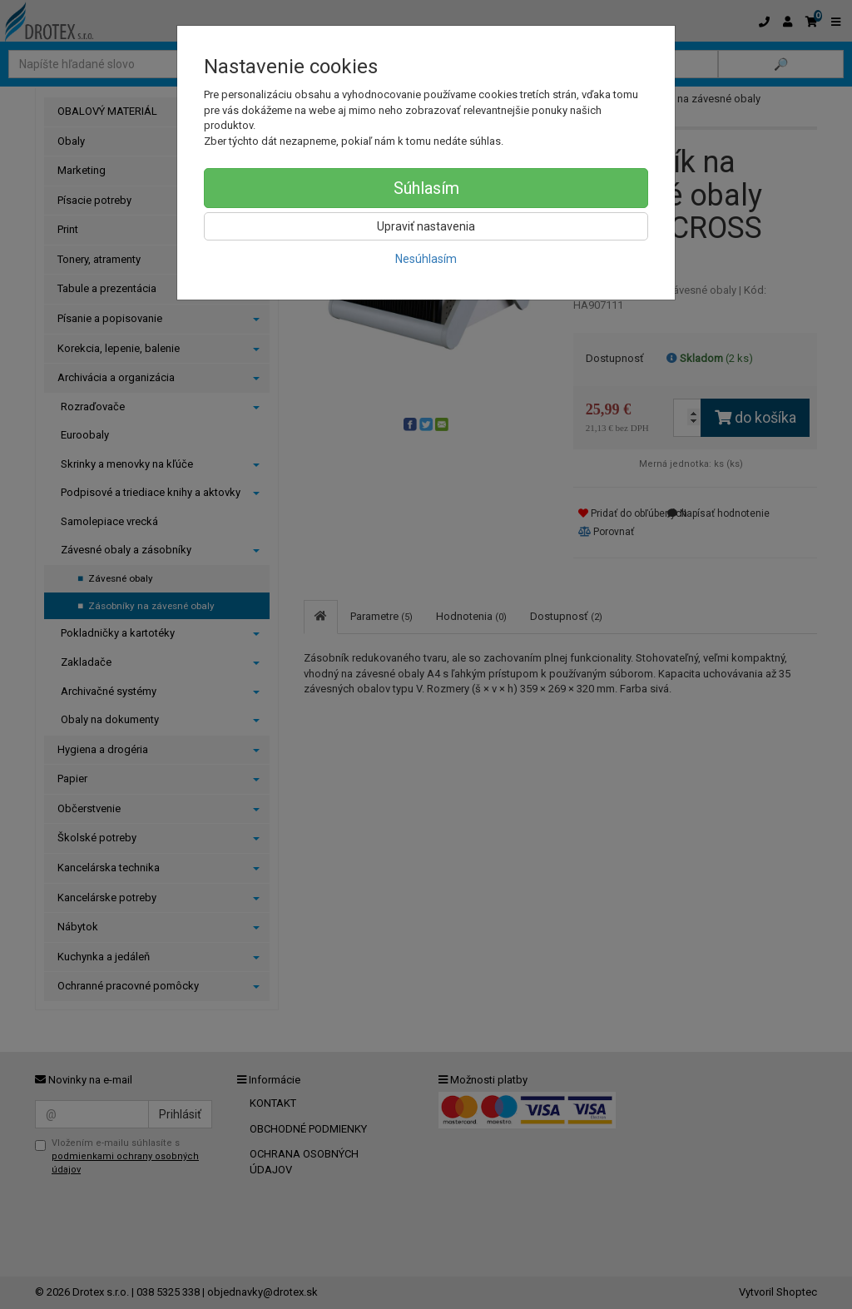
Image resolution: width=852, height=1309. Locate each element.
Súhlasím (426, 188)
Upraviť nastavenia (426, 226)
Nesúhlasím (426, 258)
